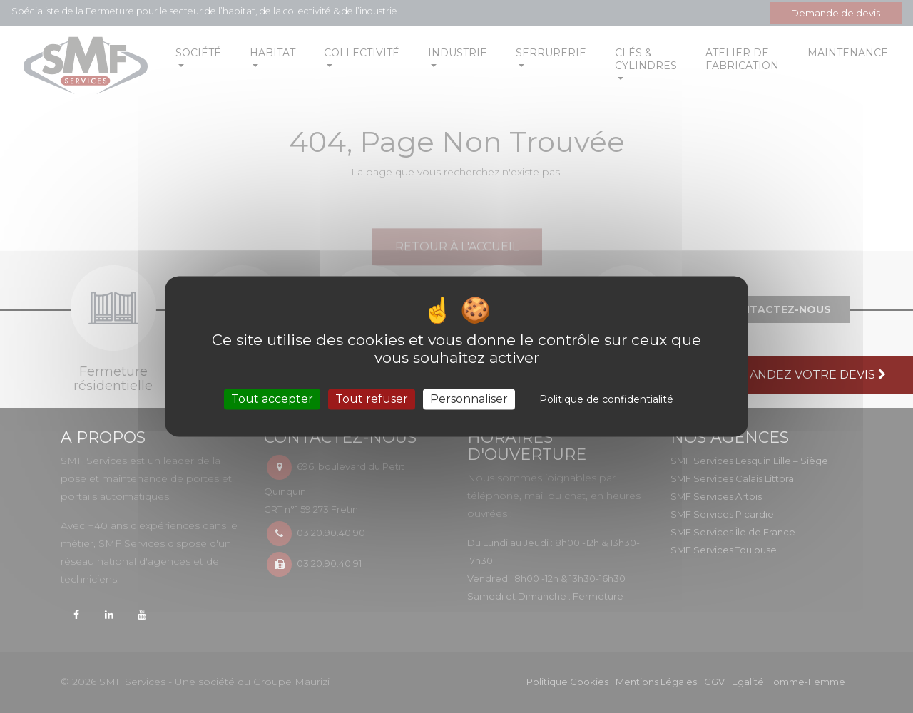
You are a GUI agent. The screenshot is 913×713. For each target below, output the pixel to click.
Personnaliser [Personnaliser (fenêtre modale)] (469, 399)
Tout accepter (272, 399)
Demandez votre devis (805, 374)
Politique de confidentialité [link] (606, 399)
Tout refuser (371, 399)
